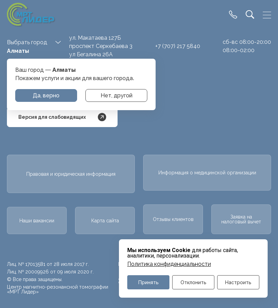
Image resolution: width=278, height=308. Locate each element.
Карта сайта (105, 220)
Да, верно (46, 95)
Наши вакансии (36, 220)
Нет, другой (116, 95)
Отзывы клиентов (173, 219)
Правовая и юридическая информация (70, 174)
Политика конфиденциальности (169, 264)
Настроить (238, 282)
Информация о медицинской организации (207, 172)
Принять (148, 282)
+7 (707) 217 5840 (177, 46)
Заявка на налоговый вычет (241, 219)
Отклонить (193, 282)
